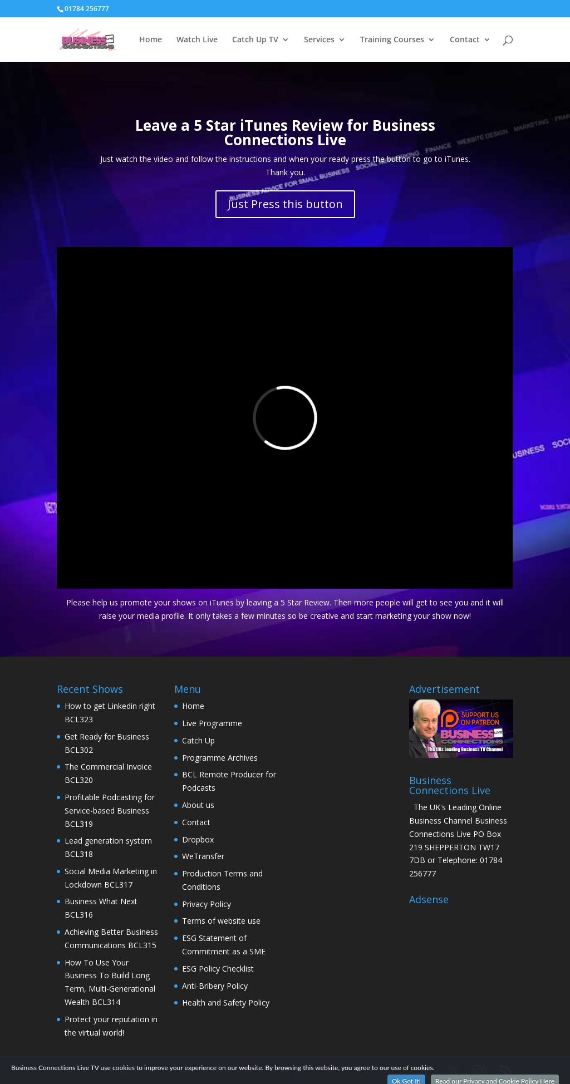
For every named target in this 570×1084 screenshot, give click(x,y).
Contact (465, 40)
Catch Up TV (255, 40)
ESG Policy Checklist (218, 968)
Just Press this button (285, 203)
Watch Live (197, 40)
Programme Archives (220, 757)
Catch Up (198, 740)
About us (198, 805)
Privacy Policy (206, 904)
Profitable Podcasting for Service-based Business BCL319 (110, 810)
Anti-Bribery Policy (215, 985)
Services (319, 40)
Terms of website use (221, 920)
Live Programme (212, 723)
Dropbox (198, 839)
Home (150, 40)
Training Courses (392, 40)
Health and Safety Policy (225, 1002)
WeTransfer (203, 856)
